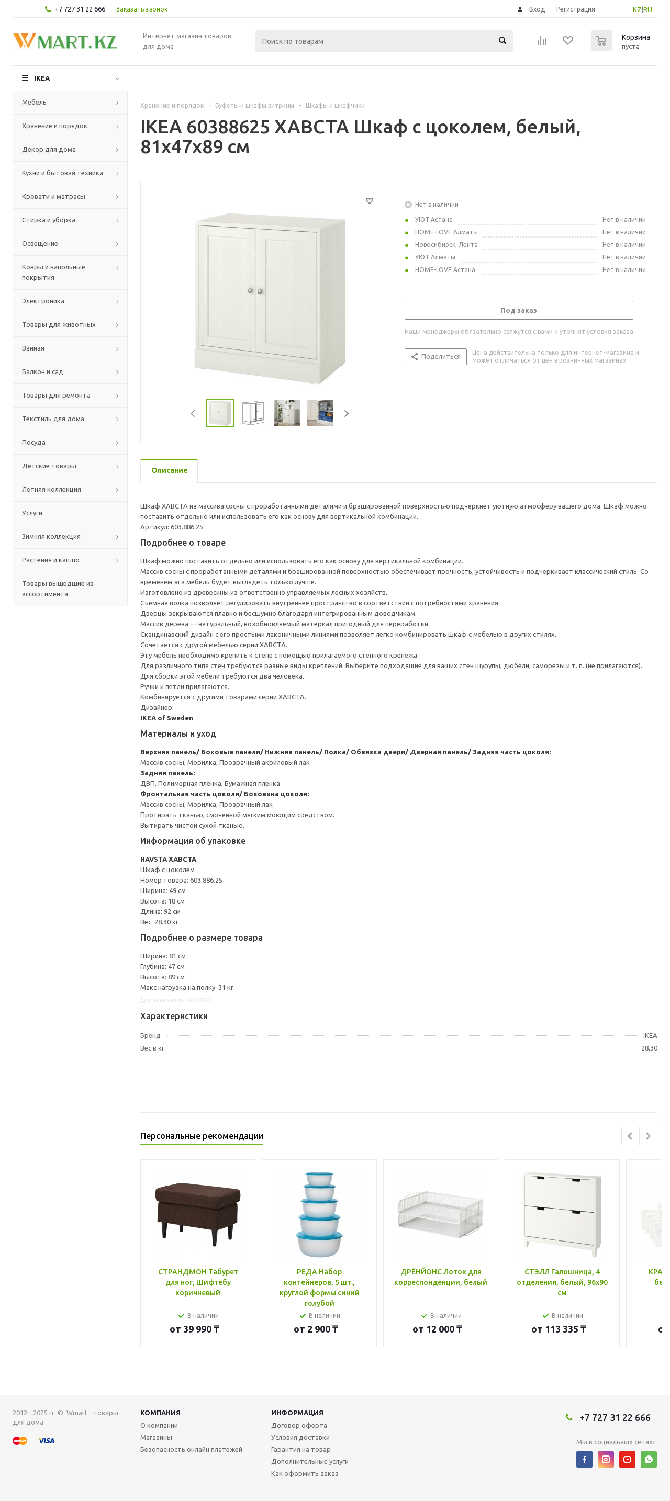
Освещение (40, 243)
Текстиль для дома (53, 418)
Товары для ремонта (56, 395)
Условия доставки (300, 1437)
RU (647, 9)
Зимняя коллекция (51, 536)
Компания (160, 1412)
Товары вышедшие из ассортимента (58, 588)
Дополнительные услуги (310, 1461)
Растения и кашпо (51, 559)
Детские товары (49, 465)
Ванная (33, 348)
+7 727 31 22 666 (79, 9)
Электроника (43, 300)
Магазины (156, 1437)
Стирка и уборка (48, 219)
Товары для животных (59, 324)
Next (346, 413)
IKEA (42, 78)
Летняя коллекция (51, 489)
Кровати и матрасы (53, 196)
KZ (637, 9)
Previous (193, 413)
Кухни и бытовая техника (62, 172)
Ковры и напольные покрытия (53, 272)
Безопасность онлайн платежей (191, 1449)
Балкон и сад (42, 371)
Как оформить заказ (305, 1473)
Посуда (34, 442)
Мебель (34, 102)
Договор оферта (299, 1425)
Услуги (32, 512)
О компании (159, 1425)
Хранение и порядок (54, 125)
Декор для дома (49, 149)
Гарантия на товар (301, 1449)
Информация (297, 1412)
